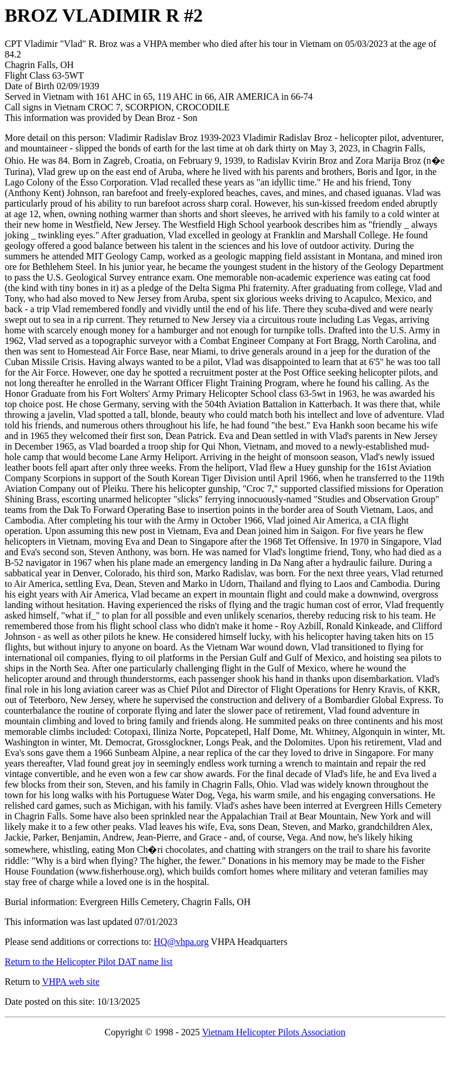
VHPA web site (71, 982)
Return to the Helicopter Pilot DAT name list (88, 962)
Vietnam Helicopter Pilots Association (274, 1032)
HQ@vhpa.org (181, 942)
